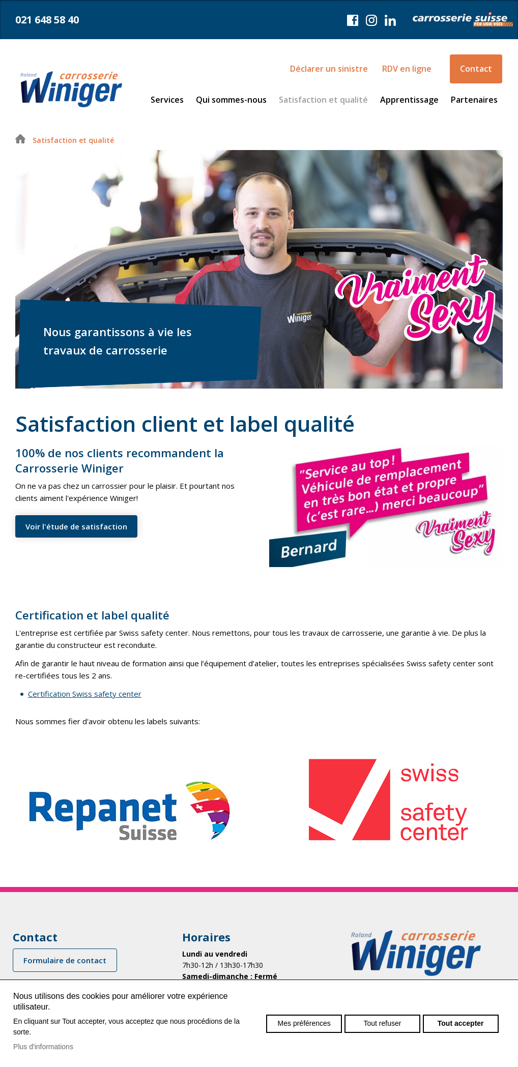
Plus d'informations (43, 1047)
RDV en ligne (406, 68)
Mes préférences (304, 1023)
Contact (476, 68)
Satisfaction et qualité (323, 99)
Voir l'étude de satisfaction (76, 526)
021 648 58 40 (47, 19)
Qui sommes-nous (231, 99)
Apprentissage (409, 99)
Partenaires (474, 99)
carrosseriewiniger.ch (71, 89)
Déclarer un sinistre (329, 68)
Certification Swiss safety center (84, 694)
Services (167, 99)
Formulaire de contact (64, 960)
